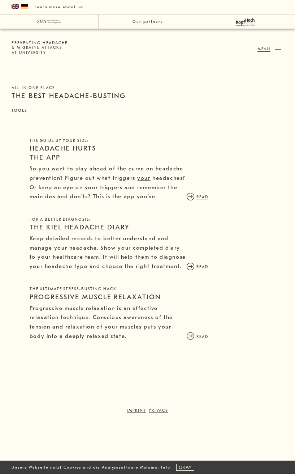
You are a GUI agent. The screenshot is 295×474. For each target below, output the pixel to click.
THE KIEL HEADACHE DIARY (80, 260)
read (45, 230)
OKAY (185, 467)
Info (165, 467)
